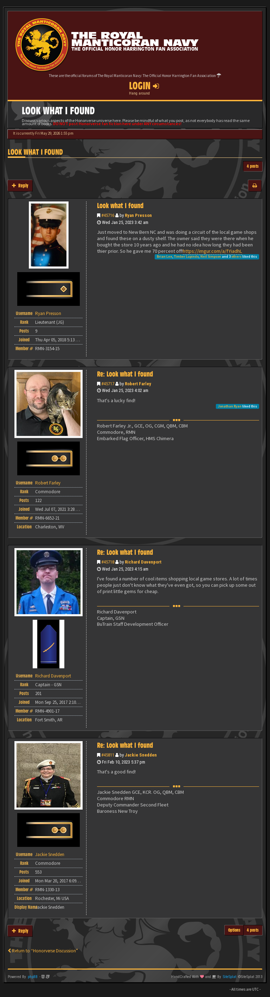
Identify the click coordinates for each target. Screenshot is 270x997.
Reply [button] (20, 185)
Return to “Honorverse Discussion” (43, 951)
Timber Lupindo (186, 256)
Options (234, 930)
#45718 (107, 562)
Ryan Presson (138, 215)
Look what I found (35, 152)
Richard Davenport (143, 562)
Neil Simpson (210, 256)
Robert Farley (138, 383)
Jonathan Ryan (230, 406)
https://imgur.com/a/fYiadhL (212, 251)
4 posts (253, 166)
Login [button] (144, 86)
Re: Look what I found (125, 374)
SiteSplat (229, 977)
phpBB (33, 977)
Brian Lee (164, 256)
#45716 (107, 215)
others (236, 256)
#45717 (107, 383)
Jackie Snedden (141, 755)
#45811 (107, 755)
